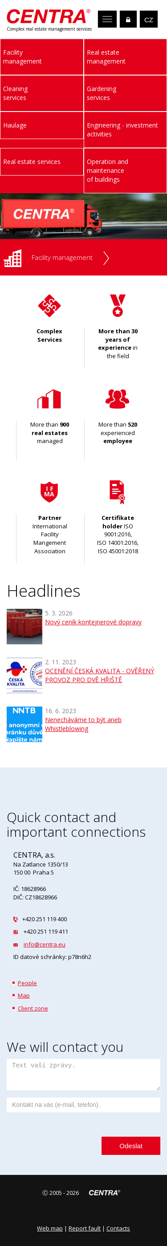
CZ (148, 20)
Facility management (56, 258)
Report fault (85, 1228)
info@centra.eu (44, 944)
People (27, 983)
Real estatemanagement (106, 56)
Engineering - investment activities (122, 129)
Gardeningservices (101, 93)
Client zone (33, 1008)
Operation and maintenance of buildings (107, 170)
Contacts (118, 1228)
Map (24, 995)
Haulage (15, 125)
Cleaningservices (15, 93)
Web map (50, 1228)
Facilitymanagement (22, 56)
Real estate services (32, 161)
